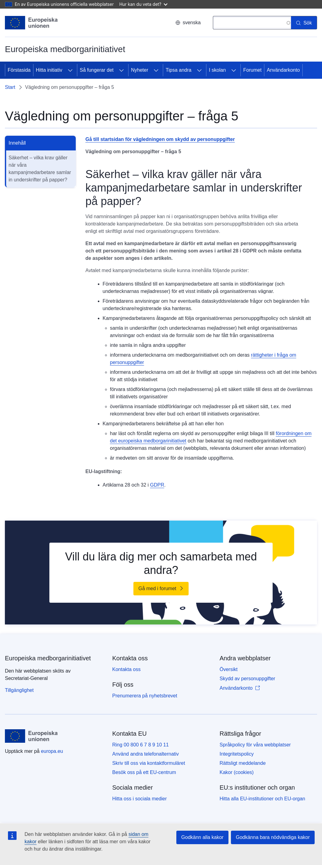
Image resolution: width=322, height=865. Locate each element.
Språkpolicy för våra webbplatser (255, 744)
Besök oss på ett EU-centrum (144, 772)
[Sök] (304, 22)
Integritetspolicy (237, 754)
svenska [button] (188, 22)
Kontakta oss (126, 669)
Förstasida (19, 70)
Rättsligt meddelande (243, 763)
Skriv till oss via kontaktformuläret (148, 763)
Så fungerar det (96, 70)
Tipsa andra (178, 70)
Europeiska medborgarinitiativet (48, 658)
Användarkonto (283, 70)
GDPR (157, 485)
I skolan (217, 70)
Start (10, 87)
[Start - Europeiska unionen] (31, 22)
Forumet (252, 70)
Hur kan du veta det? (143, 4)
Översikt (229, 669)
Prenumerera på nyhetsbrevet (144, 695)
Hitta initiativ (49, 70)
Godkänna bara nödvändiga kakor (273, 837)
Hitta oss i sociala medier (139, 798)
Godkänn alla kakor (202, 837)
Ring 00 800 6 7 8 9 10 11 (140, 744)
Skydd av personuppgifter (247, 678)
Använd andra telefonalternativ (145, 754)
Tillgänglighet (19, 690)
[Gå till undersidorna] (70, 70)
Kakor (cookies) (237, 772)
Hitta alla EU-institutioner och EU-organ (262, 798)
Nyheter (139, 70)
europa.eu (52, 751)
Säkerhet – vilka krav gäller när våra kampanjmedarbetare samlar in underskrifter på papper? (40, 168)
